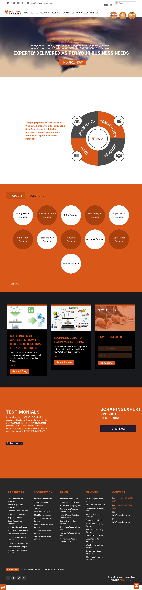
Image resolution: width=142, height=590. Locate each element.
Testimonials (68, 13)
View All (15, 283)
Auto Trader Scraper (23, 239)
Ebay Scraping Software (69, 502)
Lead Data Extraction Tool (18, 543)
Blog (86, 13)
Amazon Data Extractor (43, 499)
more (12, 365)
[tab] (15, 195)
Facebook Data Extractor (18, 511)
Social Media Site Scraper (18, 530)
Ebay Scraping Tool (94, 520)
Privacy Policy (48, 569)
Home (25, 13)
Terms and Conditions (30, 569)
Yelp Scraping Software (95, 505)
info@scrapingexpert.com (123, 515)
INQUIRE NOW (72, 62)
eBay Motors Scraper (47, 239)
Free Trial (108, 5)
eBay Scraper (71, 215)
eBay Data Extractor (42, 502)
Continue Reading (14, 443)
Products (44, 13)
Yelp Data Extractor (15, 518)
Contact (94, 13)
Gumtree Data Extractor (95, 536)
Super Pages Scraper (118, 239)
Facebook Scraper (71, 239)
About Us (34, 13)
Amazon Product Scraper (47, 215)
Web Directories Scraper (17, 527)
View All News (64, 362)
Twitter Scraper (71, 263)
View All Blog (19, 371)
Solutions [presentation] (37, 195)
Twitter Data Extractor (16, 514)
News (58, 310)
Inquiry (79, 13)
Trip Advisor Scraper (119, 215)
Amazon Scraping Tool (69, 499)
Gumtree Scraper (95, 239)
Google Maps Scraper (23, 215)
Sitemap (61, 569)
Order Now (118, 428)
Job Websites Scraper (17, 534)
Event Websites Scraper (17, 547)
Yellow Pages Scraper (95, 215)
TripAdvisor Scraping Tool (70, 506)
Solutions (55, 13)
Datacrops (124, 580)
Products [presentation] (16, 195)
